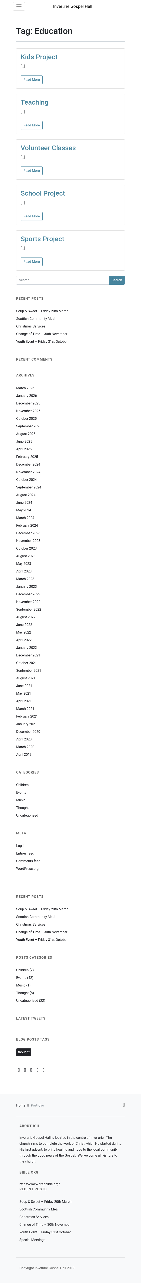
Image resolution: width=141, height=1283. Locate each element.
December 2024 (28, 464)
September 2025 (28, 426)
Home (20, 1105)
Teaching (35, 102)
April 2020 (24, 739)
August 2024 (25, 495)
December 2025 (28, 403)
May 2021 (23, 693)
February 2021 (27, 716)
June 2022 (24, 625)
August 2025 (25, 434)
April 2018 (24, 755)
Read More (31, 80)
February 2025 (27, 457)
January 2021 (26, 724)
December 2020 (28, 732)
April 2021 (24, 701)
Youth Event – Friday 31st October (42, 342)
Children (22, 785)
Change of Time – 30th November (41, 334)
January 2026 (26, 396)
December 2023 (28, 533)
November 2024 (28, 472)
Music (20, 800)
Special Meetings (32, 1240)
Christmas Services (30, 326)
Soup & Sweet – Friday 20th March (42, 311)
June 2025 (24, 441)
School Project (43, 193)
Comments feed (28, 861)
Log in (20, 846)
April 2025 (24, 449)
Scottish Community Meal (35, 319)
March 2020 (25, 747)
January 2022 (26, 648)
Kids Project (39, 57)
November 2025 (28, 411)
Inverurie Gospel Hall (72, 6)
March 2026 (25, 388)
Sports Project (42, 239)
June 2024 (24, 503)
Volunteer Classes (48, 148)
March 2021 (25, 709)
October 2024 (26, 480)
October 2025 (26, 419)
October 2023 (26, 548)
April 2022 (24, 640)
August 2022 (25, 617)
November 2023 (28, 541)
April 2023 (24, 571)
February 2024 (27, 525)
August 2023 (25, 556)
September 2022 (28, 609)
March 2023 (25, 579)
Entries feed (25, 853)
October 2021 (26, 663)
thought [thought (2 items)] (24, 1052)
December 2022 (28, 594)
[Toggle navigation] (19, 6)
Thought (22, 808)
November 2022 (28, 602)
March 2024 (25, 518)
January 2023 (26, 587)
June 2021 (24, 686)
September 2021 (28, 671)
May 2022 (23, 632)
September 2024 (28, 487)
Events (21, 793)
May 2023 (23, 564)
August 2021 (25, 678)
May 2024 (23, 510)
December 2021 (28, 655)
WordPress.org (27, 869)
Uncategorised (27, 815)
